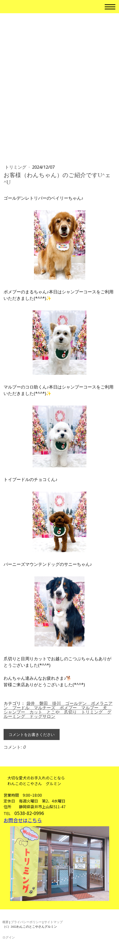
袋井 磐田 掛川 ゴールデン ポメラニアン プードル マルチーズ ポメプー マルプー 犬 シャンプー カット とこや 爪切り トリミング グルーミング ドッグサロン (58, 709)
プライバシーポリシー (26, 922)
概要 (5, 922)
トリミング (16, 167)
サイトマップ (53, 922)
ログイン (8, 937)
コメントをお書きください (32, 734)
